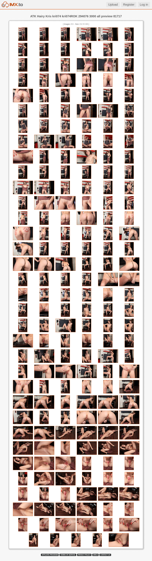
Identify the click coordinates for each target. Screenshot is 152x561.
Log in (144, 4)
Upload (113, 4)
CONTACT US (105, 555)
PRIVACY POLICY (84, 555)
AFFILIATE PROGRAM (50, 555)
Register (128, 4)
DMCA (95, 555)
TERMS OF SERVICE (67, 555)
